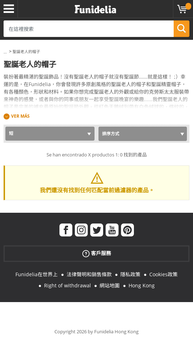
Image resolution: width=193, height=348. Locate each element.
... (5, 52)
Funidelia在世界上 (36, 274)
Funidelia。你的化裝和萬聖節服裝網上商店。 (95, 9)
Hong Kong (142, 285)
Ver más (20, 116)
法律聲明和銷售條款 (89, 274)
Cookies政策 (163, 274)
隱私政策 (130, 274)
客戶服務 (96, 253)
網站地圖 (110, 285)
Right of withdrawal (67, 285)
